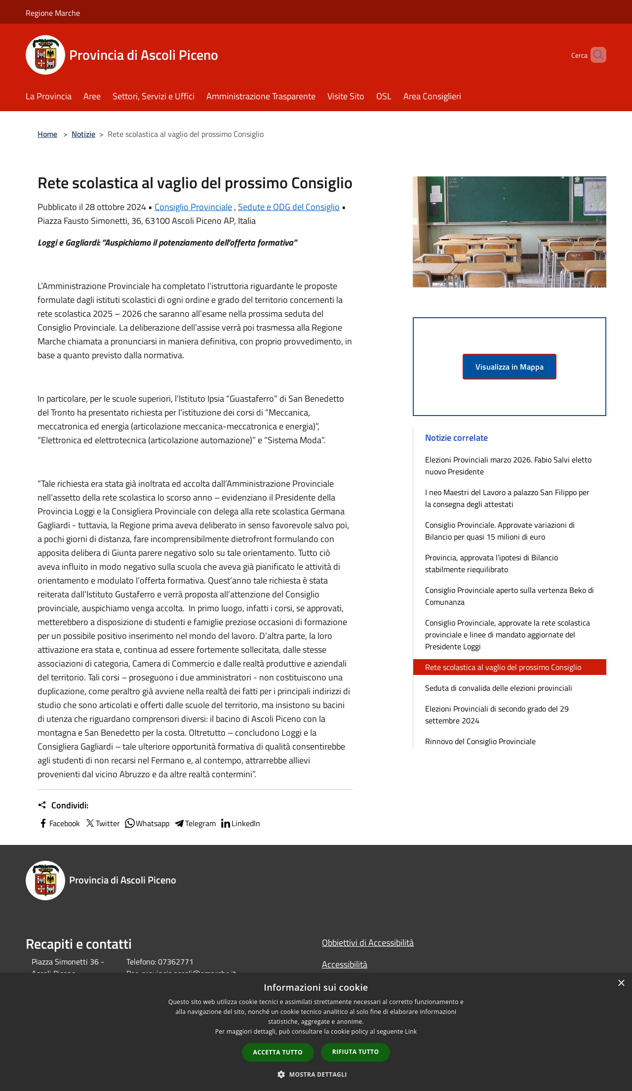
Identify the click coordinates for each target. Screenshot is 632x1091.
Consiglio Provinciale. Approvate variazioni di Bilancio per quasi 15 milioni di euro (500, 531)
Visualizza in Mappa (509, 367)
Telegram (194, 823)
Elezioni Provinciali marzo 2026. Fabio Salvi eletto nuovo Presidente (508, 465)
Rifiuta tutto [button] (355, 1052)
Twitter (102, 823)
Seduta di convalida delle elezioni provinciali (498, 688)
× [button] (621, 983)
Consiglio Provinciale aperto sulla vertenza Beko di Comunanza (509, 596)
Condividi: (63, 805)
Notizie (83, 134)
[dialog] (316, 1032)
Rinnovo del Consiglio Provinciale (480, 741)
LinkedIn (240, 823)
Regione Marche (53, 13)
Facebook (59, 823)
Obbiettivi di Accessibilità (368, 942)
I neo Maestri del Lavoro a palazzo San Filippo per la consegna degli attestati (507, 498)
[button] (316, 1074)
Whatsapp (146, 823)
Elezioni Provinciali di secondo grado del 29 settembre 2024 (497, 714)
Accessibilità (344, 964)
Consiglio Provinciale (193, 206)
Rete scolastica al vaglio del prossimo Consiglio (503, 667)
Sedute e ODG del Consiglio (289, 206)
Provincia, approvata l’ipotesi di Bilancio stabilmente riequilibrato (491, 563)
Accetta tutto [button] (278, 1052)
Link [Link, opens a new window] (411, 1031)
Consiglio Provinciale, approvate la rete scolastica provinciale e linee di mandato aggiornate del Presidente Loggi (507, 634)
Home (47, 134)
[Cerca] (594, 55)
